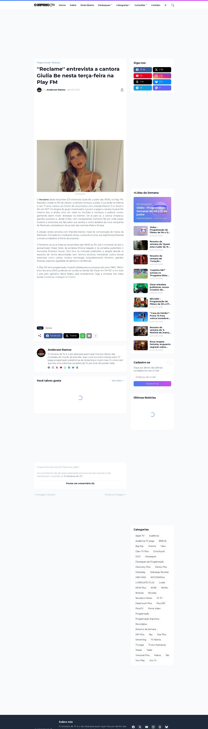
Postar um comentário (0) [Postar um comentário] (80, 483)
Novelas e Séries (143, 598)
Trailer (149, 650)
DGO (138, 556)
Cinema (152, 546)
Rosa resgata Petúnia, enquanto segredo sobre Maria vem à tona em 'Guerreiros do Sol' (160, 344)
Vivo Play (140, 660)
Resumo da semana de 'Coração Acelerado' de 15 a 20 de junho (160, 258)
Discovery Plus (142, 567)
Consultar (139, 5)
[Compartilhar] (121, 89)
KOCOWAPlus (158, 577)
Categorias (122, 5)
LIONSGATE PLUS (144, 582)
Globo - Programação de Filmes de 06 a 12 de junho (159, 230)
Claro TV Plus (142, 551)
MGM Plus (140, 587)
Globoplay (140, 572)
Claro (163, 546)
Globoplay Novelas (159, 572)
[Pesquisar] (171, 5)
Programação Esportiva (147, 619)
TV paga (139, 645)
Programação (142, 613)
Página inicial (43, 63)
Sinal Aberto (87, 5)
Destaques (104, 5)
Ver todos (116, 380)
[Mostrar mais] (95, 335)
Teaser (138, 650)
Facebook (49, 277)
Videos (157, 655)
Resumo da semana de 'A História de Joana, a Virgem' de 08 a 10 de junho (159, 330)
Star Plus (161, 634)
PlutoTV (139, 608)
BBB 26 (162, 541)
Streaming (140, 639)
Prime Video (154, 608)
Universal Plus (142, 655)
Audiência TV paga (144, 541)
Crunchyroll (159, 551)
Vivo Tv (153, 660)
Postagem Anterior (45, 494)
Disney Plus (161, 567)
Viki (167, 655)
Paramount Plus (143, 603)
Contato (155, 5)
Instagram (60, 277)
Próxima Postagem (115, 494)
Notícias (56, 63)
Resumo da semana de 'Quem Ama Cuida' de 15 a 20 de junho (160, 244)
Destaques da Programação (149, 561)
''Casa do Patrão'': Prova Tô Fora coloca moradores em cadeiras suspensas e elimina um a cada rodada (160, 316)
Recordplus (141, 624)
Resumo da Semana (145, 629)
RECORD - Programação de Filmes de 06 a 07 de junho (159, 301)
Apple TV (139, 535)
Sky (151, 634)
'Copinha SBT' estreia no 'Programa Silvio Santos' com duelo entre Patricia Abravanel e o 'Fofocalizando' (160, 273)
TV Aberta (156, 639)
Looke (162, 582)
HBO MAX (140, 577)
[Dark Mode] (166, 5)
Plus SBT (160, 603)
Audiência (154, 535)
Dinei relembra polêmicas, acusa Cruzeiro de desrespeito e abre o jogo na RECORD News (160, 287)
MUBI (154, 587)
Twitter (71, 277)
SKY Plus (139, 634)
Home (62, 5)
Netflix (164, 587)
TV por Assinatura (157, 645)
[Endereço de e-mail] (152, 377)
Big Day (139, 546)
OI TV (159, 598)
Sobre (73, 5)
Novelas (152, 593)
